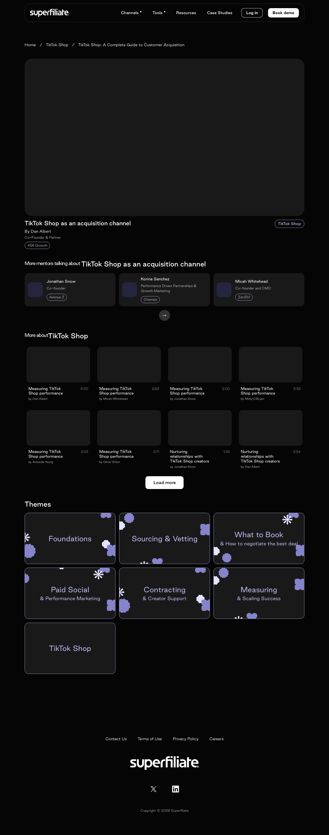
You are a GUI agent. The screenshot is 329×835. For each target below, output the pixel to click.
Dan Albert (41, 231)
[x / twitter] (153, 789)
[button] (131, 12)
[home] (49, 13)
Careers (216, 739)
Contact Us (116, 739)
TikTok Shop (289, 223)
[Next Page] (164, 315)
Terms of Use (150, 739)
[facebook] (175, 789)
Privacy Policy (185, 739)
